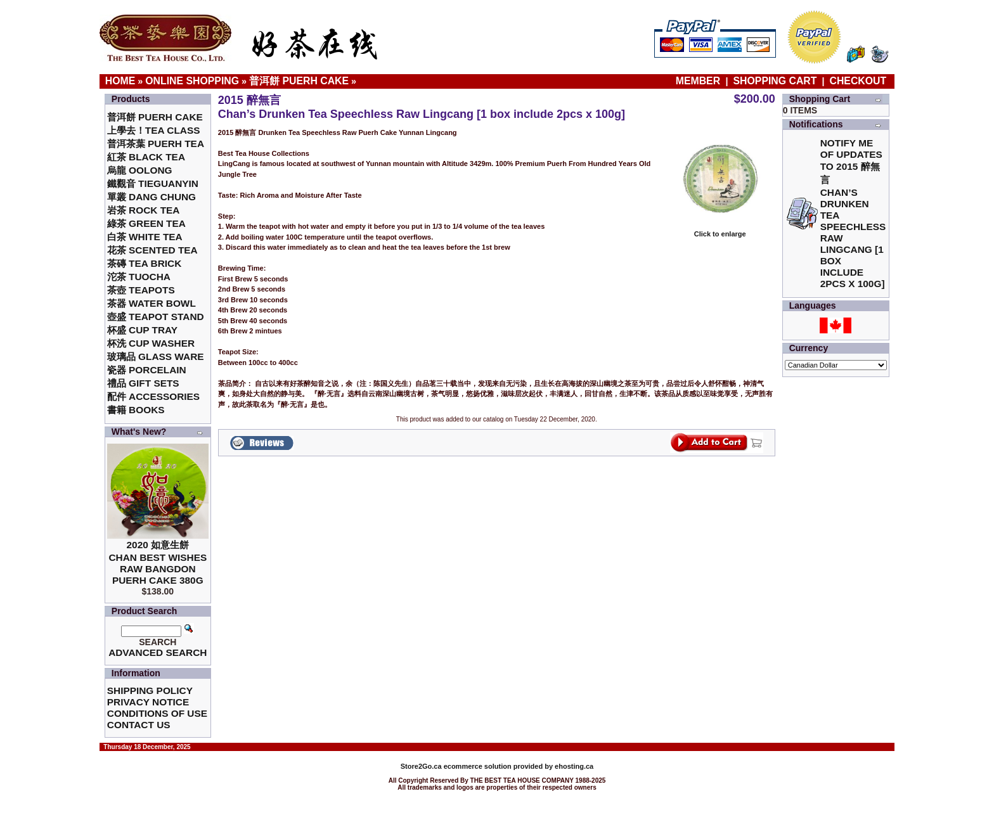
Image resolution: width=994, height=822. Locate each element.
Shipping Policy (150, 690)
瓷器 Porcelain (146, 369)
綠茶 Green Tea (146, 223)
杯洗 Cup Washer (151, 343)
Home (120, 80)
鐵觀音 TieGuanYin (152, 183)
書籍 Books (136, 409)
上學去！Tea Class (153, 130)
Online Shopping (192, 80)
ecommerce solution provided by (478, 766)
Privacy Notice (148, 702)
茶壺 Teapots (141, 290)
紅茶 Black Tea (146, 156)
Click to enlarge (720, 231)
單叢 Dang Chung (151, 196)
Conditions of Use (157, 713)
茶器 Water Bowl (151, 303)
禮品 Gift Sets (143, 383)
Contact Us (139, 724)
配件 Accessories (153, 396)
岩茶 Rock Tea (143, 210)
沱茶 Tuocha (139, 276)
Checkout (858, 80)
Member (699, 80)
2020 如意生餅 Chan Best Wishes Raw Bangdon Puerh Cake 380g (157, 562)
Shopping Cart (775, 80)
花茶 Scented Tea (152, 250)
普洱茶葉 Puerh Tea (155, 143)
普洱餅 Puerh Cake (299, 80)
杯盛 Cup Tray (142, 329)
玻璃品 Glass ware (155, 356)
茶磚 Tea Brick (144, 263)
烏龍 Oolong (139, 170)
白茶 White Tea (145, 236)
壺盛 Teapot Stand (155, 316)
